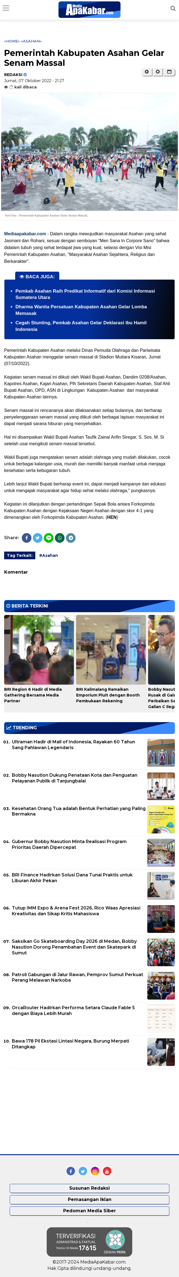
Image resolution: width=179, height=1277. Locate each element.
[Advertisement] (45, 1111)
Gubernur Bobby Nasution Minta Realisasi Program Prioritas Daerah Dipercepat (69, 844)
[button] (169, 72)
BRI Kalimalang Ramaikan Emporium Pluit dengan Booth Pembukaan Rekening (108, 695)
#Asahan (48, 555)
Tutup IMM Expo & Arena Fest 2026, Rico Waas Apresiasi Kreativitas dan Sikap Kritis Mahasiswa (76, 910)
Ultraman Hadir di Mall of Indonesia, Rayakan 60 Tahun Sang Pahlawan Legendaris (73, 744)
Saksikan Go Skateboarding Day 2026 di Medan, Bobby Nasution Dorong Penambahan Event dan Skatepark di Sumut (74, 947)
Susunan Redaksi (89, 1188)
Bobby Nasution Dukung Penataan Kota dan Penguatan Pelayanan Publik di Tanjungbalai (74, 778)
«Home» (12, 41)
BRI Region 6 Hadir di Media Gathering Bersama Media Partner (33, 695)
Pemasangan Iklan (89, 1199)
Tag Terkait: (20, 555)
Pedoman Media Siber (89, 1210)
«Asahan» (31, 41)
